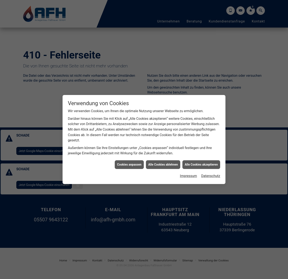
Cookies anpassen (129, 162)
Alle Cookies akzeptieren (201, 162)
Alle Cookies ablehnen (163, 162)
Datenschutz (210, 174)
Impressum (188, 174)
